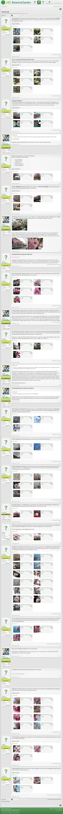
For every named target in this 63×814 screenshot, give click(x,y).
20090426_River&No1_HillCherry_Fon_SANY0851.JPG (30, 86)
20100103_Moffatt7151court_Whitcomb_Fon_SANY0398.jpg (51, 288)
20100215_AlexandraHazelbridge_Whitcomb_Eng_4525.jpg (31, 511)
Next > (24, 15)
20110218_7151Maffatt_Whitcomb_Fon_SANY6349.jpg (30, 626)
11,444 (9, 149)
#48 (60, 734)
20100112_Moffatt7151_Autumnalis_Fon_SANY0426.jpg (30, 482)
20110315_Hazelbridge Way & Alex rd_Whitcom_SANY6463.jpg (31, 715)
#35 (60, 328)
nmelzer (4, 533)
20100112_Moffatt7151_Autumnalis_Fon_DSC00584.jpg (50, 474)
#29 (60, 152)
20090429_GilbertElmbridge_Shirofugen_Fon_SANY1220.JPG (31, 195)
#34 (60, 307)
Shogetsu (23, 217)
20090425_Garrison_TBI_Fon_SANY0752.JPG (29, 45)
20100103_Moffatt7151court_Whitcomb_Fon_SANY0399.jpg (31, 296)
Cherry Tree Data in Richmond (18, 674)
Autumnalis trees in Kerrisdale (26, 317)
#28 (60, 131)
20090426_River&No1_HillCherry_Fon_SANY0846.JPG (50, 78)
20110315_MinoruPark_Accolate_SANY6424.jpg (49, 778)
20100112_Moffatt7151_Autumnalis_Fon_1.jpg (28, 474)
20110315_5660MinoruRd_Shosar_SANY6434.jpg (49, 746)
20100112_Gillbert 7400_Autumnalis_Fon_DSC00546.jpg (50, 444)
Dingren (4, 25)
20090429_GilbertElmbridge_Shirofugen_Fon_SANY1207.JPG (31, 204)
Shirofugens (29, 217)
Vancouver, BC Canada (6, 328)
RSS (61, 809)
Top (59, 809)
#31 (60, 213)
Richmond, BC (7, 34)
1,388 (9, 516)
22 (21, 15)
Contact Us (51, 809)
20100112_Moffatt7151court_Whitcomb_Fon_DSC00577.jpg (51, 343)
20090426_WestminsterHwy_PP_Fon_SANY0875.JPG (30, 120)
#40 (60, 463)
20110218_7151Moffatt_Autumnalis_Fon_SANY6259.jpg (50, 554)
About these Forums (58, 3)
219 (9, 31)
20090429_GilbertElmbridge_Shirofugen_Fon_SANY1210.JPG (51, 195)
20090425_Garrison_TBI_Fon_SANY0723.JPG (49, 28)
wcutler (21, 13)
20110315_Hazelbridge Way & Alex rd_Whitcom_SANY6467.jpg (52, 715)
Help (55, 809)
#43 (60, 544)
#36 (60, 362)
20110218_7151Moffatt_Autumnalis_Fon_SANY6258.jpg (30, 554)
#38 (60, 406)
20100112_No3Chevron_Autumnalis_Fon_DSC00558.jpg (30, 417)
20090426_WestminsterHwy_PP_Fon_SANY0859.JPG (30, 112)
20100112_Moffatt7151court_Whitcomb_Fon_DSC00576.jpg (31, 343)
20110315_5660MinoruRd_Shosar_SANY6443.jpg (29, 755)
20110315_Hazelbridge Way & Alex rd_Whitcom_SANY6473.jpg (31, 723)
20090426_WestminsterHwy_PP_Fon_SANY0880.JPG (50, 120)
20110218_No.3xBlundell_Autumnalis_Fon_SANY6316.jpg (30, 596)
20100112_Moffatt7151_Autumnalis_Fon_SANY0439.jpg (30, 491)
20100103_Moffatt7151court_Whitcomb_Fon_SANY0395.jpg (31, 288)
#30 (60, 183)
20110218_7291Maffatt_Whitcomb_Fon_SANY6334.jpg (30, 635)
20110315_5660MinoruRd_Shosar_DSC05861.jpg (29, 746)
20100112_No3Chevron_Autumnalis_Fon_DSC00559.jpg (50, 417)
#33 (60, 270)
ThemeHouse (17, 811)
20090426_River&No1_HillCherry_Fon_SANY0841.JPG (30, 78)
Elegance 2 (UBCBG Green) (6, 809)
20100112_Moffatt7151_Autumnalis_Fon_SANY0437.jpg (50, 482)
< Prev (8, 15)
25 (9, 535)
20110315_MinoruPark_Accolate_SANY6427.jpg (29, 786)
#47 (60, 686)
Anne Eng (4, 512)
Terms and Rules (59, 810)
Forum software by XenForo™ (10, 810)
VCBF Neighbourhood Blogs (11, 13)
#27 (60, 97)
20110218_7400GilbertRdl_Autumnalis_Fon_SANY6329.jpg (31, 588)
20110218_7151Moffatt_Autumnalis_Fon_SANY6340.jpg (50, 571)
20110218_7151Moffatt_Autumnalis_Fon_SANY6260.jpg (30, 563)
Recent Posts (4, 6)
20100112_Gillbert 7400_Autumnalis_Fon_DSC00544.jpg (30, 444)
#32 (60, 251)
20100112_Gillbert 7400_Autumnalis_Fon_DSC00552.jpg (30, 452)
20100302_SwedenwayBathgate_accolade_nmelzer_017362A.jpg (32, 534)
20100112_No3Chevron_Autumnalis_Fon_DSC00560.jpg (30, 425)
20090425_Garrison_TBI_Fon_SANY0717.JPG (29, 28)
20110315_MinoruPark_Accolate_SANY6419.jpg (29, 778)
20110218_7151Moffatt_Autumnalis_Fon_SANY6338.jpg (30, 571)
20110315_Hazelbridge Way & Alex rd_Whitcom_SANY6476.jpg (52, 723)
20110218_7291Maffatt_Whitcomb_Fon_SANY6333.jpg (50, 626)
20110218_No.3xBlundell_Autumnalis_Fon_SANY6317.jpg (51, 596)
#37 (60, 385)
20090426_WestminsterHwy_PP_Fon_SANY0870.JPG (50, 112)
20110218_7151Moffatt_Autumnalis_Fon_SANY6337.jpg (50, 563)
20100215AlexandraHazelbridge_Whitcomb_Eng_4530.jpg (51, 511)
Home (57, 809)
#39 (60, 436)
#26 (60, 56)
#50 (60, 797)
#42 (60, 522)
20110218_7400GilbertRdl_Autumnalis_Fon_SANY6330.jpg (51, 588)
